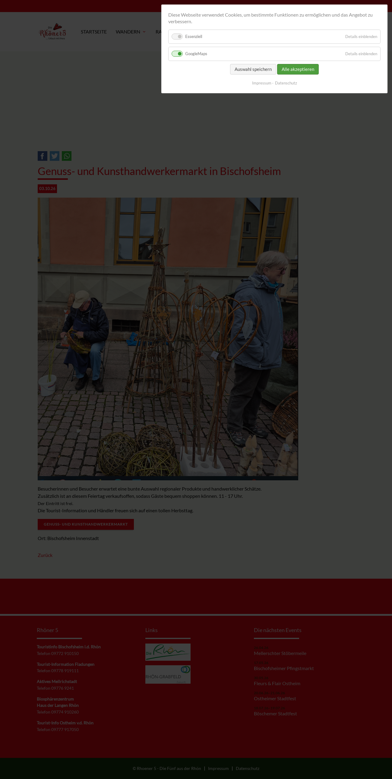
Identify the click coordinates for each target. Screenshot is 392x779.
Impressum (261, 83)
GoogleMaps (196, 53)
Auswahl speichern (253, 69)
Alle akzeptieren (298, 69)
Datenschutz (286, 83)
